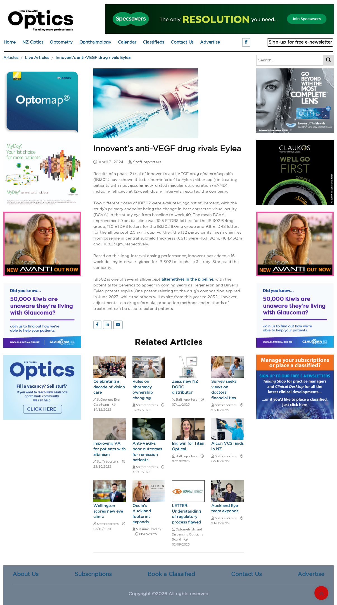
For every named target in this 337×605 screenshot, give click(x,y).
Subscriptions (93, 574)
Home (10, 42)
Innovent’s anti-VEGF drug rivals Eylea (93, 57)
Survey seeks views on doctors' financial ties (223, 390)
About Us (26, 574)
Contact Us (182, 42)
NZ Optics (32, 42)
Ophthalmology (95, 42)
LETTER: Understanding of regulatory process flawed (186, 514)
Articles (10, 57)
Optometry (61, 42)
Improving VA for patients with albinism (109, 449)
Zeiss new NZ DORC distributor (185, 387)
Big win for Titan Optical (188, 446)
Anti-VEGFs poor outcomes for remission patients (147, 452)
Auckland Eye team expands (224, 508)
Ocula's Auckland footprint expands (141, 514)
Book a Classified (171, 574)
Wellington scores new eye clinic (108, 511)
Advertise (210, 42)
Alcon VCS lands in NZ (227, 446)
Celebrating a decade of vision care (109, 387)
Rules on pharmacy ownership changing (142, 390)
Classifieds (153, 42)
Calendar (127, 42)
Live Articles (37, 57)
